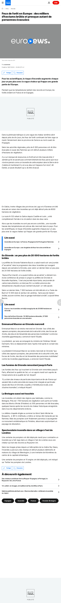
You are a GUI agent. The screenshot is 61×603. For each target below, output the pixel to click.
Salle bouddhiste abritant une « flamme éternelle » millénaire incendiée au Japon (27, 492)
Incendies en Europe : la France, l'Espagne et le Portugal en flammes (29, 242)
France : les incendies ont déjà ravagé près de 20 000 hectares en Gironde (28, 309)
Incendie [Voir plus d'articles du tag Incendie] (21, 501)
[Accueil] (2, 8)
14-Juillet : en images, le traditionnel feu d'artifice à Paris (22, 486)
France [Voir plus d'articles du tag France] (33, 501)
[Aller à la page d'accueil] (8, 2)
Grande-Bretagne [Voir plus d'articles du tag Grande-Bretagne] (49, 501)
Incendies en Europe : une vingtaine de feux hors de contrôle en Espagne (27, 248)
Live (55, 3)
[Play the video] (30, 41)
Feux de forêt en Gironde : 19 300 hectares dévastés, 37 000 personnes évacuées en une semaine (26, 317)
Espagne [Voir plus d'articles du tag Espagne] (8, 501)
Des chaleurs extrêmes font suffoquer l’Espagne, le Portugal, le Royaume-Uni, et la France (24, 480)
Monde (13, 8)
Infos (7, 8)
